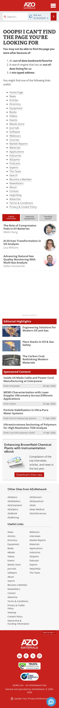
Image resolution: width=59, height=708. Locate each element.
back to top (49, 632)
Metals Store (16, 124)
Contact (14, 191)
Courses (14, 139)
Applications (16, 151)
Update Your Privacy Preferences (29, 698)
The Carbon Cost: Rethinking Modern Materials (35, 359)
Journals (14, 128)
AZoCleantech (15, 505)
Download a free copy (29, 474)
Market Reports (18, 143)
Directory (15, 104)
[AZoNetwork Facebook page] (26, 655)
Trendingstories (48, 217)
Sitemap (12, 612)
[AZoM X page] (32, 655)
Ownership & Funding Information (18, 622)
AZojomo (14, 159)
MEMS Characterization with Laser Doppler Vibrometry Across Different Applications (28, 395)
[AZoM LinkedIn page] (19, 655)
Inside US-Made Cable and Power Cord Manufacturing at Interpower (28, 379)
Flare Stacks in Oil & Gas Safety (38, 343)
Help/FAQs (15, 195)
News (12, 96)
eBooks (11, 552)
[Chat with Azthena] (51, 701)
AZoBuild (12, 513)
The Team (15, 171)
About (13, 187)
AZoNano (12, 497)
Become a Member (20, 179)
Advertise (15, 199)
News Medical (37, 509)
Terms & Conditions (21, 203)
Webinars (15, 136)
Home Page (16, 92)
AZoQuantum (37, 501)
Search (13, 175)
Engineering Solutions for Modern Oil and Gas (39, 329)
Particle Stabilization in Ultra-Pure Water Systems (25, 411)
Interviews (35, 536)
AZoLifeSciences (38, 513)
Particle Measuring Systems (22, 418)
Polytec (12, 403)
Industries (15, 155)
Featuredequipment (29, 217)
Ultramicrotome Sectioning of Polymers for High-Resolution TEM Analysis (29, 426)
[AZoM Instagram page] (39, 655)
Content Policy (15, 616)
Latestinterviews (11, 217)
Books (13, 112)
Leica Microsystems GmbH (22, 432)
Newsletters (16, 183)
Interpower (14, 385)
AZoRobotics (14, 501)
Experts (13, 167)
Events (13, 120)
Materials (14, 147)
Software (14, 131)
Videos (13, 116)
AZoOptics (13, 509)
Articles (13, 100)
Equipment (15, 108)
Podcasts (14, 163)
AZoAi (33, 505)
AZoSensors (36, 497)
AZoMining (13, 517)
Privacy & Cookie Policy (23, 207)
